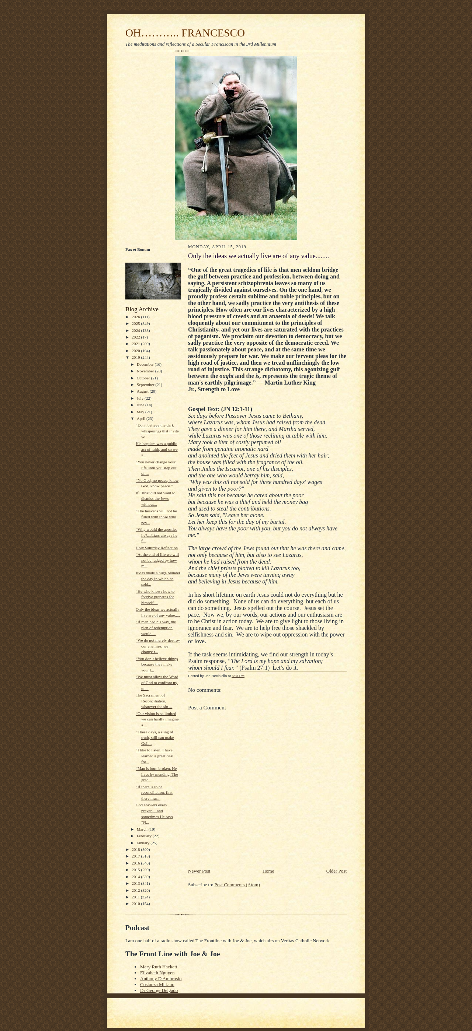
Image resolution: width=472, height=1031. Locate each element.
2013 (136, 883)
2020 (136, 350)
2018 (136, 849)
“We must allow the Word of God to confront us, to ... (157, 682)
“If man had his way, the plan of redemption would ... (156, 627)
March (143, 829)
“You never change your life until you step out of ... (156, 468)
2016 (136, 863)
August (143, 391)
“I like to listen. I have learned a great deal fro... (154, 756)
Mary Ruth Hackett (158, 966)
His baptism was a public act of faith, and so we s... (157, 449)
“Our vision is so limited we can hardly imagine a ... (157, 719)
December (146, 364)
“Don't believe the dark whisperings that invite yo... (157, 431)
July (141, 398)
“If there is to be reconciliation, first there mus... (154, 792)
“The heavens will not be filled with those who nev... (156, 517)
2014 (136, 876)
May (141, 412)
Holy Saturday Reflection (157, 548)
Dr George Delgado (159, 990)
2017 (136, 856)
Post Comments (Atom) (237, 884)
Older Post (336, 871)
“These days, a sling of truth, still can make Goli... (155, 738)
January (144, 843)
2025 (136, 323)
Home (268, 871)
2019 (136, 357)
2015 (136, 869)
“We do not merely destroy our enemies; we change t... (158, 646)
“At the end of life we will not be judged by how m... (157, 560)
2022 (136, 337)
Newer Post (199, 871)
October (144, 378)
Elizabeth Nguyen (157, 972)
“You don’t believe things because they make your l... (157, 664)
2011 (136, 897)
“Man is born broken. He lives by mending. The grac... (157, 774)
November (146, 371)
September (146, 384)
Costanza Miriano (157, 984)
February (145, 836)
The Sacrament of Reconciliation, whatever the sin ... (154, 701)
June (141, 405)
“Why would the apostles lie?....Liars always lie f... (156, 535)
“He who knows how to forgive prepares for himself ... (155, 597)
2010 (136, 903)
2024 (136, 330)
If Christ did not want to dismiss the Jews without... (156, 498)
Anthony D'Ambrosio (160, 978)
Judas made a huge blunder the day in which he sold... (158, 578)
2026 (136, 317)
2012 (136, 890)
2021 (136, 343)
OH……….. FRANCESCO (185, 33)
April (141, 418)
